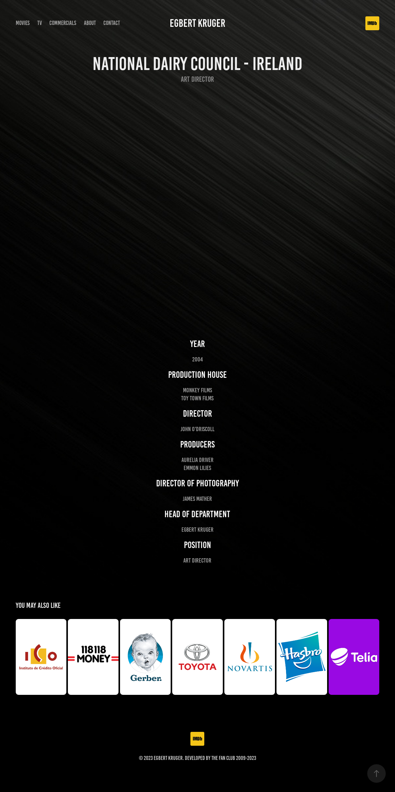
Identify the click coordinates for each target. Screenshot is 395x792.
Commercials (62, 23)
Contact (111, 23)
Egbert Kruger (197, 23)
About (90, 23)
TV (39, 23)
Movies (23, 23)
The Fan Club (223, 758)
